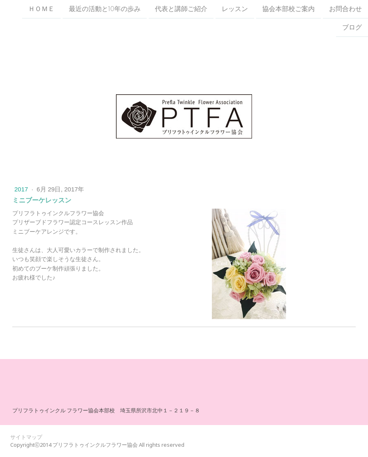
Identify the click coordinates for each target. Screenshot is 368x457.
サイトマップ (26, 437)
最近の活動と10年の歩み (105, 9)
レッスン (235, 9)
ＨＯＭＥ (41, 9)
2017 (22, 189)
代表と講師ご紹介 (181, 9)
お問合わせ (345, 9)
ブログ (352, 28)
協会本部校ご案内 (288, 9)
